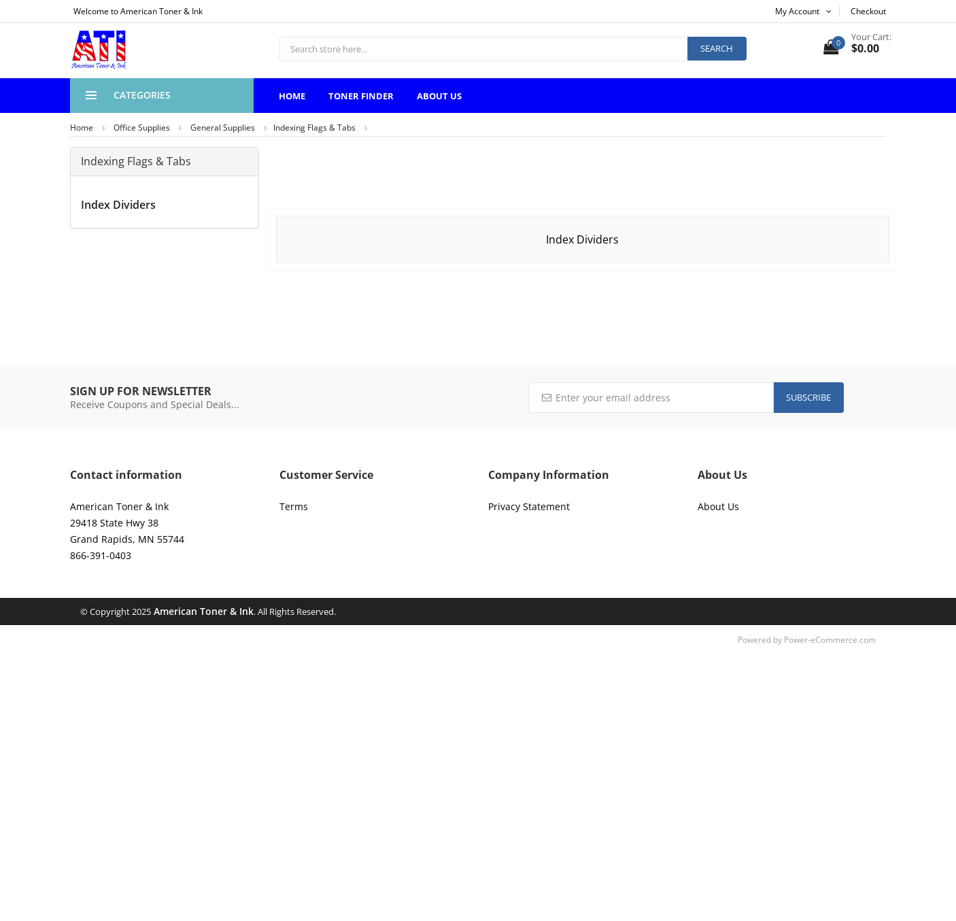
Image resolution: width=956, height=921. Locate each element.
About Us (439, 96)
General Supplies (222, 127)
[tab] (164, 161)
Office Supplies (142, 127)
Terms (293, 506)
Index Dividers (118, 204)
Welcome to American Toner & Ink (138, 11)
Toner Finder (361, 96)
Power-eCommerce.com (830, 640)
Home (292, 96)
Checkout (868, 11)
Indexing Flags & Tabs (314, 127)
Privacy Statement (529, 506)
